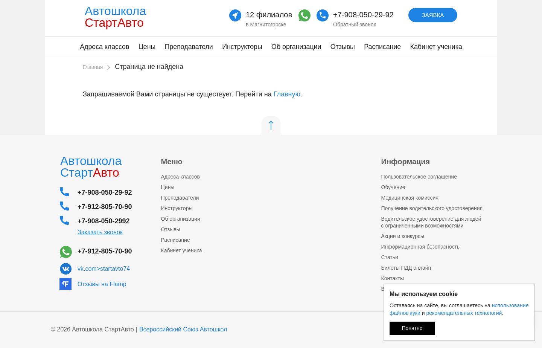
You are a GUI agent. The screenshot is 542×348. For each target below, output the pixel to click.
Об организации (296, 46)
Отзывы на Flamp (102, 284)
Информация (405, 161)
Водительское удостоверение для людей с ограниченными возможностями (431, 222)
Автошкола (118, 16)
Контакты (392, 278)
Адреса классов (104, 46)
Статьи (389, 257)
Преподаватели (189, 46)
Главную (287, 94)
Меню (172, 161)
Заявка (433, 15)
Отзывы (342, 46)
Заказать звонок (100, 232)
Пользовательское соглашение (419, 177)
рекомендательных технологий (464, 313)
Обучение (393, 187)
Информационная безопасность (420, 247)
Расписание (382, 46)
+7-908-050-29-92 (363, 15)
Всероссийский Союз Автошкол (183, 329)
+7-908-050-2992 (104, 221)
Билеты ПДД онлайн (406, 268)
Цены (147, 46)
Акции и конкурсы (403, 236)
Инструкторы (242, 46)
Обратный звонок (354, 24)
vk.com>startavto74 (104, 269)
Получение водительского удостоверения (432, 208)
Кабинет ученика (436, 46)
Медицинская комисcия (409, 198)
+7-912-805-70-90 (105, 207)
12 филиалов (269, 15)
